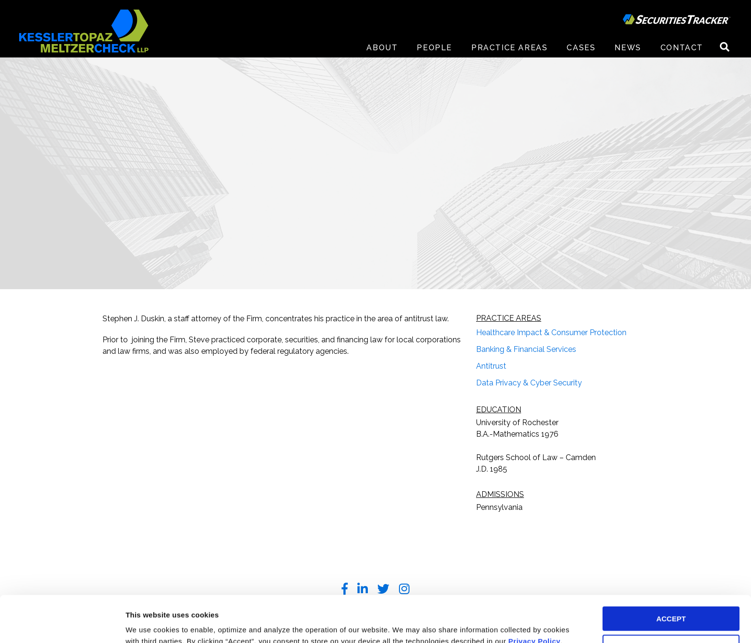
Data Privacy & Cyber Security (529, 382)
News (627, 47)
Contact (681, 47)
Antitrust (491, 366)
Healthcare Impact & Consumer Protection (551, 332)
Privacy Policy (534, 598)
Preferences (146, 624)
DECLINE (671, 603)
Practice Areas (509, 47)
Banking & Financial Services (526, 349)
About (382, 47)
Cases (581, 47)
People (434, 47)
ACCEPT (671, 575)
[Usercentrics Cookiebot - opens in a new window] (62, 624)
